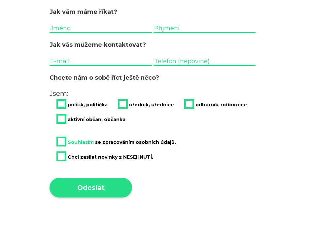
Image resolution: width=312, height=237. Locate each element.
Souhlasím (81, 142)
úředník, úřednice (146, 104)
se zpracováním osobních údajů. (116, 141)
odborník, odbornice (215, 104)
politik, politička (82, 104)
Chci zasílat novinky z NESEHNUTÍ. (104, 156)
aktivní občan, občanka (90, 119)
